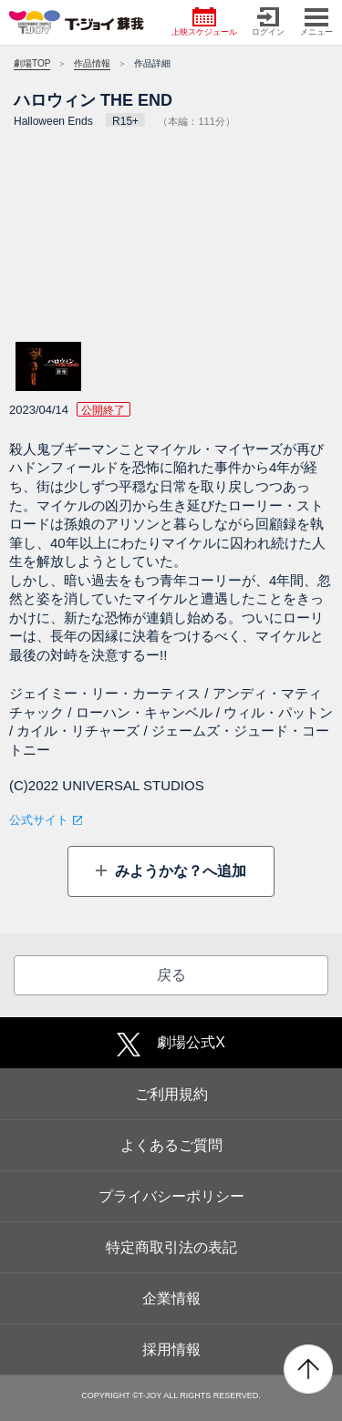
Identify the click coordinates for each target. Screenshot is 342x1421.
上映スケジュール (204, 21)
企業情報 (171, 1298)
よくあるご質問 (171, 1145)
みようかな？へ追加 (178, 871)
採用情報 (171, 1349)
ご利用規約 (171, 1094)
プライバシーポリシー (171, 1196)
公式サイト (38, 820)
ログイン (268, 21)
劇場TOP (32, 63)
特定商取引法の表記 (171, 1247)
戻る (171, 975)
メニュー (316, 21)
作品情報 (92, 63)
